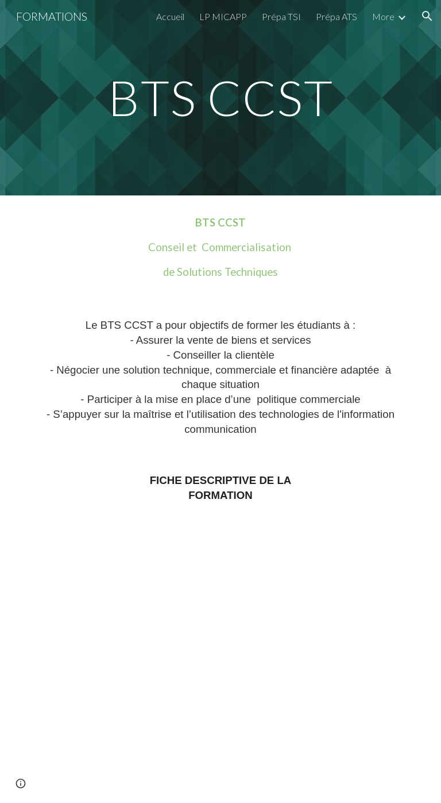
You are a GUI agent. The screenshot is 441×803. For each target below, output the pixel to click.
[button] (427, 16)
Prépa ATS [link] (336, 16)
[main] (220, 97)
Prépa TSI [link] (281, 16)
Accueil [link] (170, 16)
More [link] (383, 16)
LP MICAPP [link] (223, 16)
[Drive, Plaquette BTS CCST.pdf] (220, 662)
